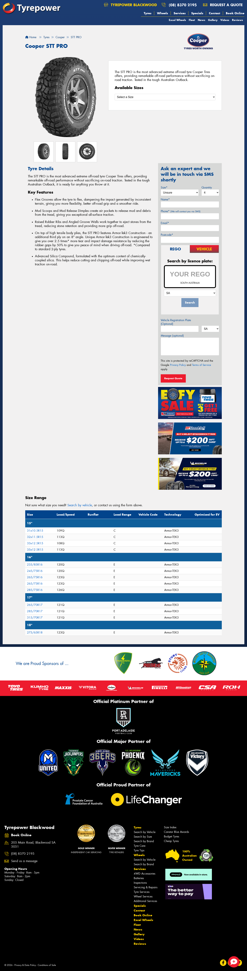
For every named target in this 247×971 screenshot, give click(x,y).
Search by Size (143, 836)
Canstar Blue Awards (176, 832)
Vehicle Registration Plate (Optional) (176, 322)
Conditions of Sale (47, 965)
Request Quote (173, 378)
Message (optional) (172, 336)
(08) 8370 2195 (183, 5)
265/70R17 (35, 605)
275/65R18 (35, 632)
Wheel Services (143, 896)
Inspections (140, 883)
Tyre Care (139, 846)
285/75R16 (35, 590)
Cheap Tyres (171, 841)
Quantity (206, 187)
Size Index (170, 827)
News (201, 20)
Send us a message (24, 861)
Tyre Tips (139, 850)
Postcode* (167, 235)
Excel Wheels (177, 20)
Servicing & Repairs (145, 887)
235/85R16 (35, 564)
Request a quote (223, 5)
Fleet (192, 20)
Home (30, 37)
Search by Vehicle (144, 832)
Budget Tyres (171, 836)
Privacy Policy (178, 365)
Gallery (213, 20)
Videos (224, 20)
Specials (197, 13)
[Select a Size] (165, 97)
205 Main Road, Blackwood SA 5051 (33, 845)
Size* (164, 187)
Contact (214, 13)
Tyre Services (141, 892)
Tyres (147, 13)
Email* (165, 223)
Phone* (180, 211)
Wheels (162, 13)
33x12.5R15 (35, 543)
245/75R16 (35, 571)
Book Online (235, 13)
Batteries (139, 878)
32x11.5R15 (35, 537)
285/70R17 (35, 611)
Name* (165, 199)
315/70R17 (35, 617)
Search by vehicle (79, 505)
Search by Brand (144, 841)
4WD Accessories (144, 873)
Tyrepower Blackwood (130, 5)
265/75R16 (35, 577)
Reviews (237, 20)
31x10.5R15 (35, 530)
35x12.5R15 (35, 549)
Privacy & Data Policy (25, 965)
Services (180, 13)
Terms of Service (201, 365)
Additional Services (145, 901)
